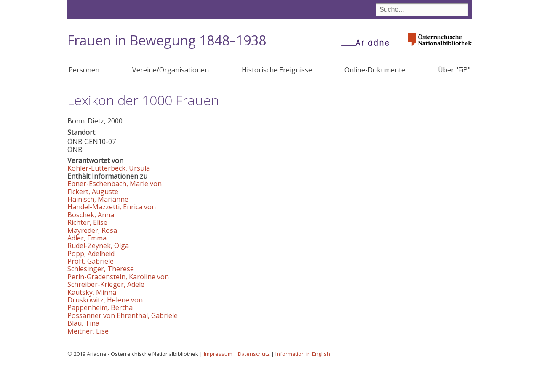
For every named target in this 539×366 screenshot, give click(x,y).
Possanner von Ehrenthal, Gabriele (122, 315)
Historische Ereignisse (277, 70)
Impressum (218, 354)
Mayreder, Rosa (92, 230)
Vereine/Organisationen (170, 70)
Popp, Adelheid (91, 253)
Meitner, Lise (88, 331)
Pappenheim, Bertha (100, 307)
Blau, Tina (83, 323)
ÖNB (75, 141)
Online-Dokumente (374, 70)
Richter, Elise (87, 222)
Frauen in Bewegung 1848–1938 (166, 40)
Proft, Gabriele (90, 261)
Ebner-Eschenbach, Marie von (114, 183)
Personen (84, 70)
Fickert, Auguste (92, 191)
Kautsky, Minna (91, 292)
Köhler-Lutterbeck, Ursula (108, 168)
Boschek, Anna (90, 214)
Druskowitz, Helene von (105, 300)
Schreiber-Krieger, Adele (105, 284)
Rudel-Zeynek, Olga (98, 245)
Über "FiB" (454, 70)
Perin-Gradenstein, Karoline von (118, 276)
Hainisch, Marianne (97, 199)
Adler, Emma (87, 238)
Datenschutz (254, 354)
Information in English (302, 354)
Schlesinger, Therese (100, 268)
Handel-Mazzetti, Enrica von (111, 206)
